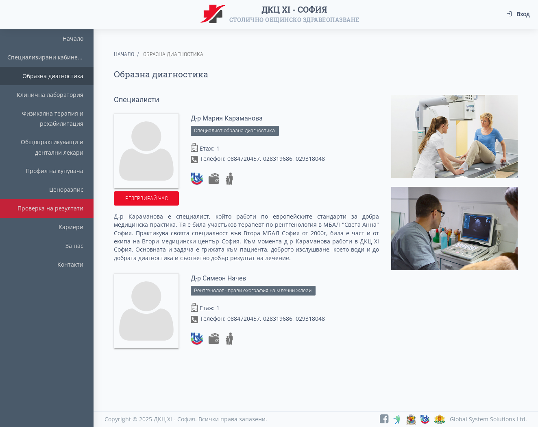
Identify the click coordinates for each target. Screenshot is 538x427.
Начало (124, 54)
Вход (517, 14)
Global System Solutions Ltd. (488, 419)
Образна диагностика (173, 54)
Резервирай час (146, 198)
